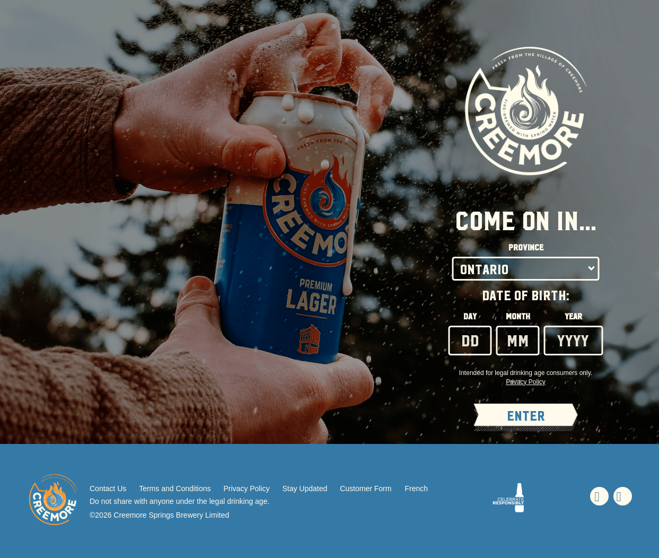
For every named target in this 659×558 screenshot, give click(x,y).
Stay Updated (304, 488)
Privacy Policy (246, 488)
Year (573, 316)
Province (525, 247)
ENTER (526, 416)
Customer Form (365, 488)
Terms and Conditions (174, 488)
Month (518, 316)
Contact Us (108, 488)
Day (470, 316)
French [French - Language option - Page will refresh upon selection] (416, 488)
